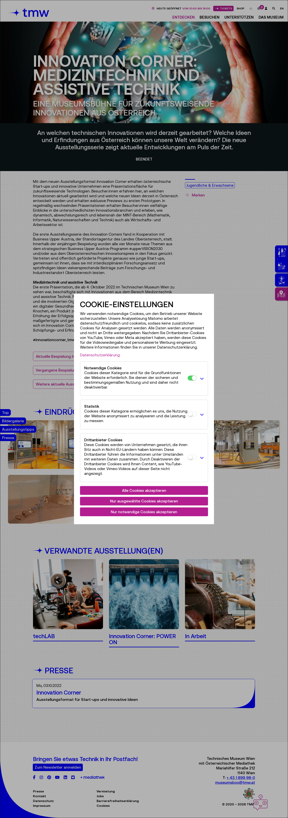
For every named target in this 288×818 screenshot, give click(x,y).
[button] (201, 378)
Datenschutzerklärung (100, 355)
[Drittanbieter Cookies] (192, 457)
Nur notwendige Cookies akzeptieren (144, 512)
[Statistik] (192, 413)
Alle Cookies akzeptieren (144, 490)
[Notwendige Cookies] (192, 378)
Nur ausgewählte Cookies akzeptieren (144, 501)
